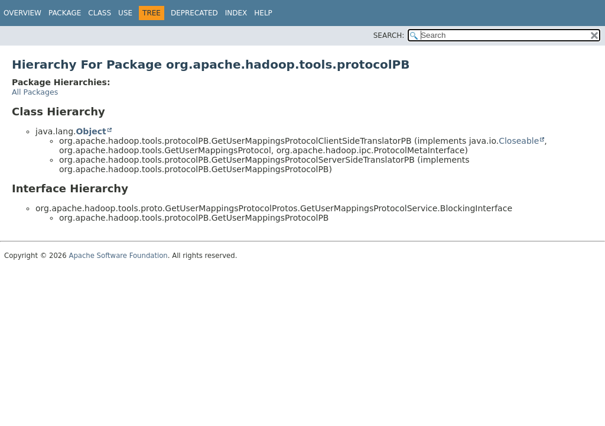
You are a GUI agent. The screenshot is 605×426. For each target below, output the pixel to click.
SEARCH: (389, 35)
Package (64, 13)
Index (236, 13)
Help (263, 13)
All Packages (35, 92)
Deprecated (194, 13)
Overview (22, 13)
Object (91, 131)
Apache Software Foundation (118, 255)
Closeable (519, 141)
